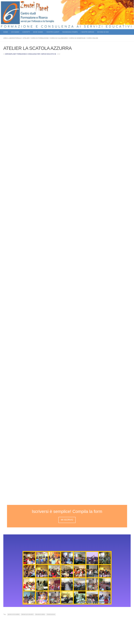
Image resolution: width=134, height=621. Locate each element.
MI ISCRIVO (67, 519)
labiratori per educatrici (27, 614)
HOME (5, 32)
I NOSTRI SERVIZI (87, 32)
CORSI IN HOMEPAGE (77, 38)
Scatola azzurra (51, 614)
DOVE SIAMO (38, 32)
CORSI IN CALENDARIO (59, 38)
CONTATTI (26, 32)
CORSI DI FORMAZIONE (40, 38)
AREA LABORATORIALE (12, 38)
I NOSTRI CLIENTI (52, 32)
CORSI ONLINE (92, 38)
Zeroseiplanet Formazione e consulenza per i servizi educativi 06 (30, 54)
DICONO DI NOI (103, 32)
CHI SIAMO (15, 32)
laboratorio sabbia (40, 614)
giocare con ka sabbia (13, 614)
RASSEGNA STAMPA (70, 32)
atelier (26, 38)
